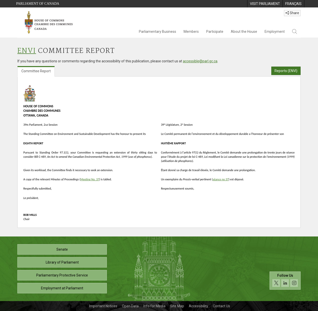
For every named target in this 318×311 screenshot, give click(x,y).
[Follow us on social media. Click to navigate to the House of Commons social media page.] (285, 287)
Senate (62, 249)
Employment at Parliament (62, 288)
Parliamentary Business (157, 32)
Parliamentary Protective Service (62, 275)
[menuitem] (264, 3)
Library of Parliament (62, 262)
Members (191, 32)
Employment (275, 32)
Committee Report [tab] (36, 71)
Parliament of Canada (37, 3)
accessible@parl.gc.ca (200, 61)
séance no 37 (221, 179)
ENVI (26, 51)
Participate (214, 32)
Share (292, 13)
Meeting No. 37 (89, 179)
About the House (244, 32)
